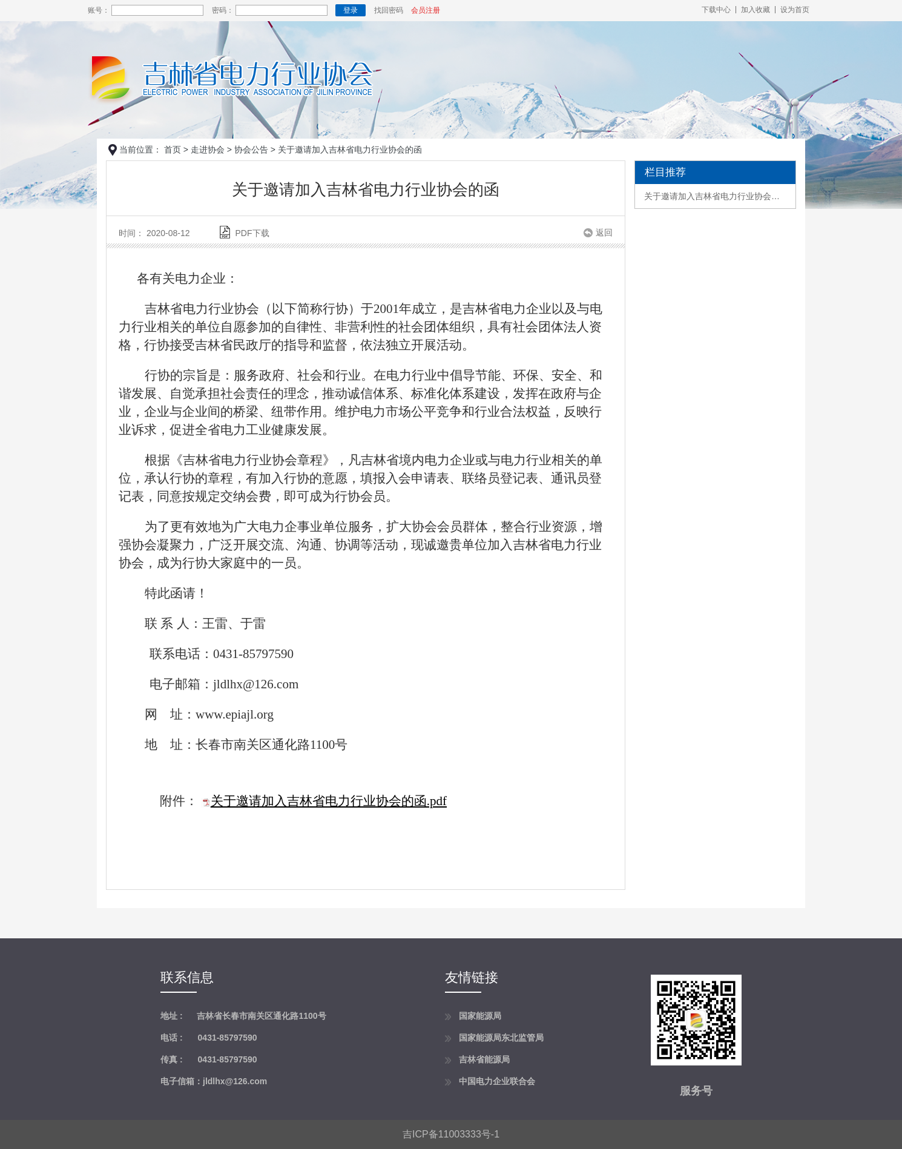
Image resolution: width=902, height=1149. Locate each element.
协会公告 (251, 149)
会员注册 (425, 10)
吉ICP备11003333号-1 (451, 1134)
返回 (604, 232)
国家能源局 (480, 1016)
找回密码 (388, 10)
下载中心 (716, 9)
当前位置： (140, 149)
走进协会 (208, 149)
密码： (223, 10)
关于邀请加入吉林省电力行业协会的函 (715, 196)
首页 (172, 149)
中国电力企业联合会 (497, 1081)
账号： (99, 10)
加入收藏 (755, 9)
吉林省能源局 (484, 1059)
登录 (350, 10)
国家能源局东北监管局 (501, 1037)
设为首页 (794, 9)
